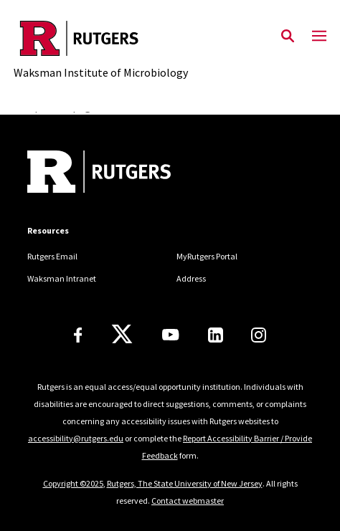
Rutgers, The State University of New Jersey (185, 483)
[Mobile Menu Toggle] (319, 36)
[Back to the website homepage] (101, 38)
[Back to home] (124, 173)
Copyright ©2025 (73, 483)
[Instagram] (258, 335)
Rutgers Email (52, 256)
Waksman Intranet (61, 278)
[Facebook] (78, 335)
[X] (121, 334)
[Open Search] (287, 36)
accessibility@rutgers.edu (75, 438)
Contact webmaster (187, 500)
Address (191, 278)
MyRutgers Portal (206, 256)
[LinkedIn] (215, 335)
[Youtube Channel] (170, 334)
